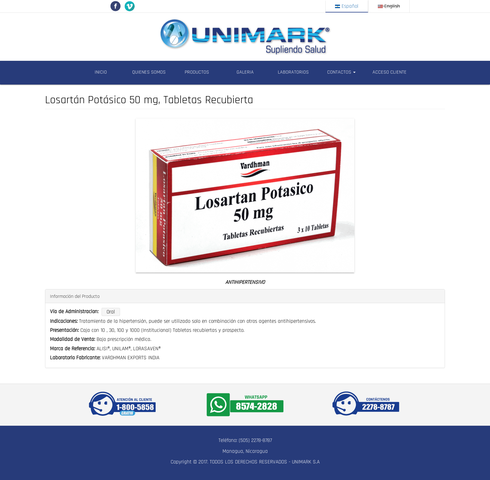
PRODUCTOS (197, 72)
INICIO (101, 72)
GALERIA (245, 72)
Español (346, 6)
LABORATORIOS (293, 72)
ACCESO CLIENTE (389, 72)
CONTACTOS (341, 72)
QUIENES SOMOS (149, 72)
